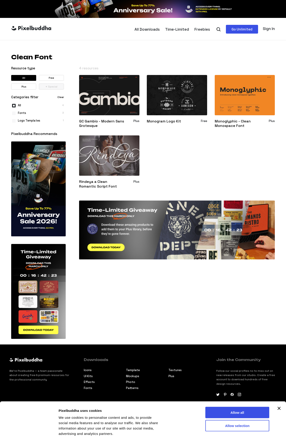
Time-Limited (177, 29)
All (23, 77)
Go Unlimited (241, 29)
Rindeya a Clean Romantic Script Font (98, 184)
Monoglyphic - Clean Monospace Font (233, 123)
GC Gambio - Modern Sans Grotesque (101, 123)
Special (51, 86)
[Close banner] (279, 376)
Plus (23, 86)
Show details (69, 427)
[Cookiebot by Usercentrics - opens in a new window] (28, 427)
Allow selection (237, 394)
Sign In (269, 28)
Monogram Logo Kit (164, 121)
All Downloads (147, 29)
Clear (60, 97)
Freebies (202, 29)
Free (51, 77)
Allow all (237, 381)
